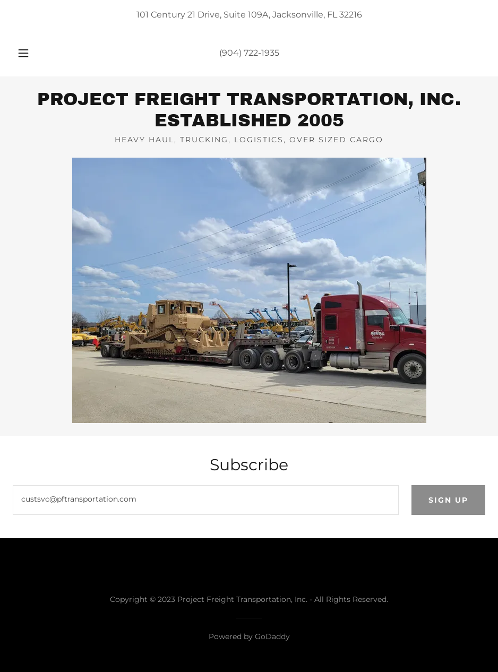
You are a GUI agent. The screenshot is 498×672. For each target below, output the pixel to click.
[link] (249, 123)
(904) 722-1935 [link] (249, 53)
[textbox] (206, 500)
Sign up (448, 500)
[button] (34, 53)
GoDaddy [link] (272, 636)
